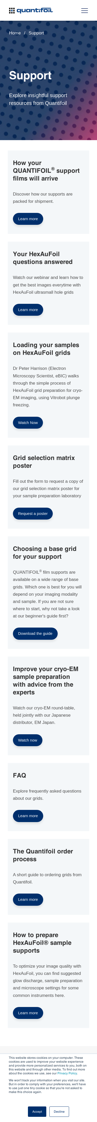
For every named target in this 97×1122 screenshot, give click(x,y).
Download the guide (35, 633)
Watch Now (28, 422)
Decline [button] (59, 1111)
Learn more (28, 219)
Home (15, 33)
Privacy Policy (67, 1073)
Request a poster (33, 513)
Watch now (27, 740)
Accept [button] (37, 1111)
